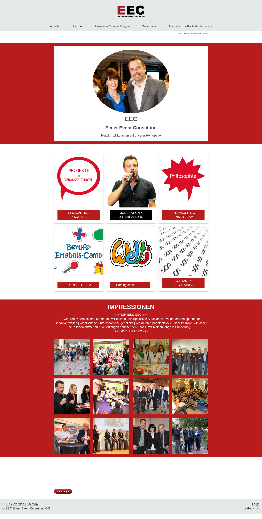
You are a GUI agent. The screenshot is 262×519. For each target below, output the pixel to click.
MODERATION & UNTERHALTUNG (131, 215)
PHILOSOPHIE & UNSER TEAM (183, 215)
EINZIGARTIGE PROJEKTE (78, 215)
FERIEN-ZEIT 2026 (78, 285)
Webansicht (251, 508)
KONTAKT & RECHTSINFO (183, 283)
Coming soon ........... (130, 285)
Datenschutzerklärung (190, 33)
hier (206, 33)
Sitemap (32, 504)
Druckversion (14, 504)
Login (255, 504)
